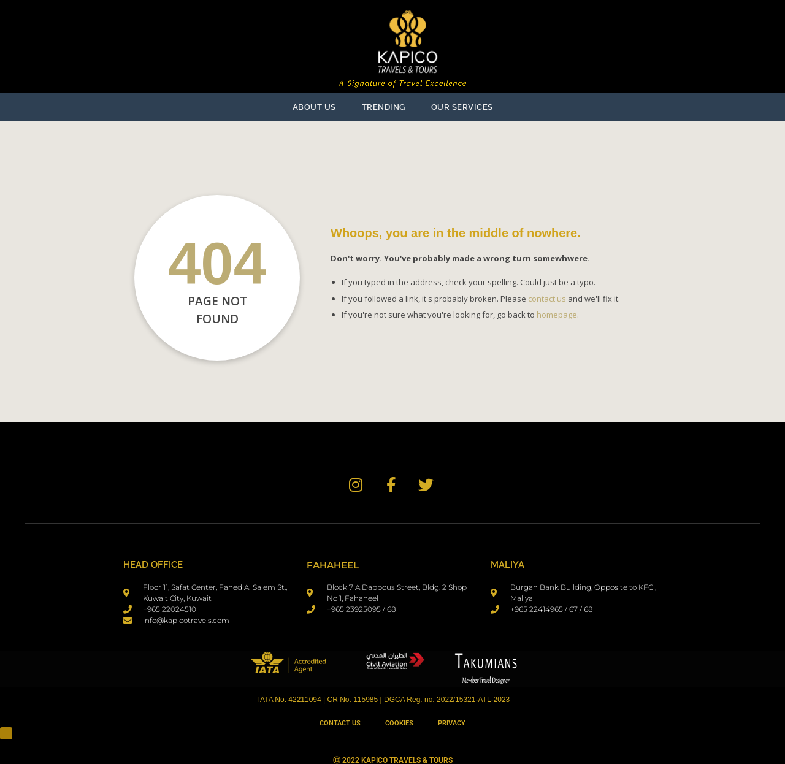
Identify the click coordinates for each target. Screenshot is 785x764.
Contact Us (340, 723)
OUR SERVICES (462, 107)
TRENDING (383, 107)
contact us (547, 298)
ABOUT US (314, 107)
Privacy (451, 723)
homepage (557, 314)
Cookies (399, 723)
